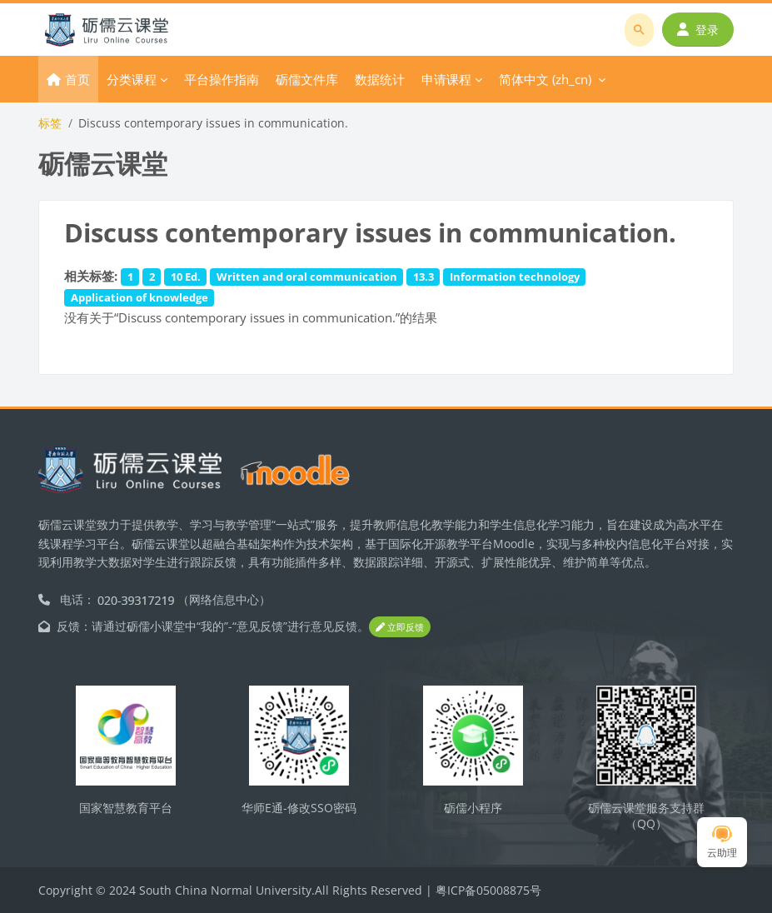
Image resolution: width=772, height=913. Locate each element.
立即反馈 (400, 627)
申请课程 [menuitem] (446, 79)
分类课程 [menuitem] (132, 79)
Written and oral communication (307, 276)
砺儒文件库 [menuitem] (307, 79)
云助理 (722, 843)
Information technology (515, 276)
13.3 (423, 276)
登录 (698, 29)
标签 (50, 123)
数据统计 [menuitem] (380, 79)
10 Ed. (186, 276)
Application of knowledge (139, 297)
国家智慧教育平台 (125, 808)
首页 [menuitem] (77, 79)
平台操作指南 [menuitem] (221, 79)
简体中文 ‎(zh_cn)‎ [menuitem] (545, 79)
